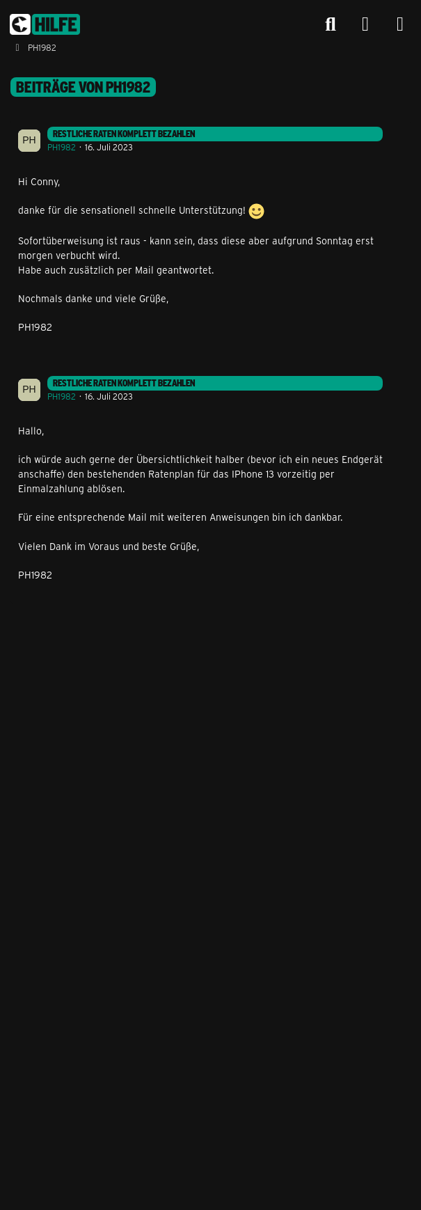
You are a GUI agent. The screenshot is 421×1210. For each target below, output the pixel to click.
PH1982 (61, 146)
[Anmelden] (365, 24)
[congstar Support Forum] (45, 24)
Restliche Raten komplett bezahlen (124, 133)
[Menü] (400, 24)
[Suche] (330, 24)
